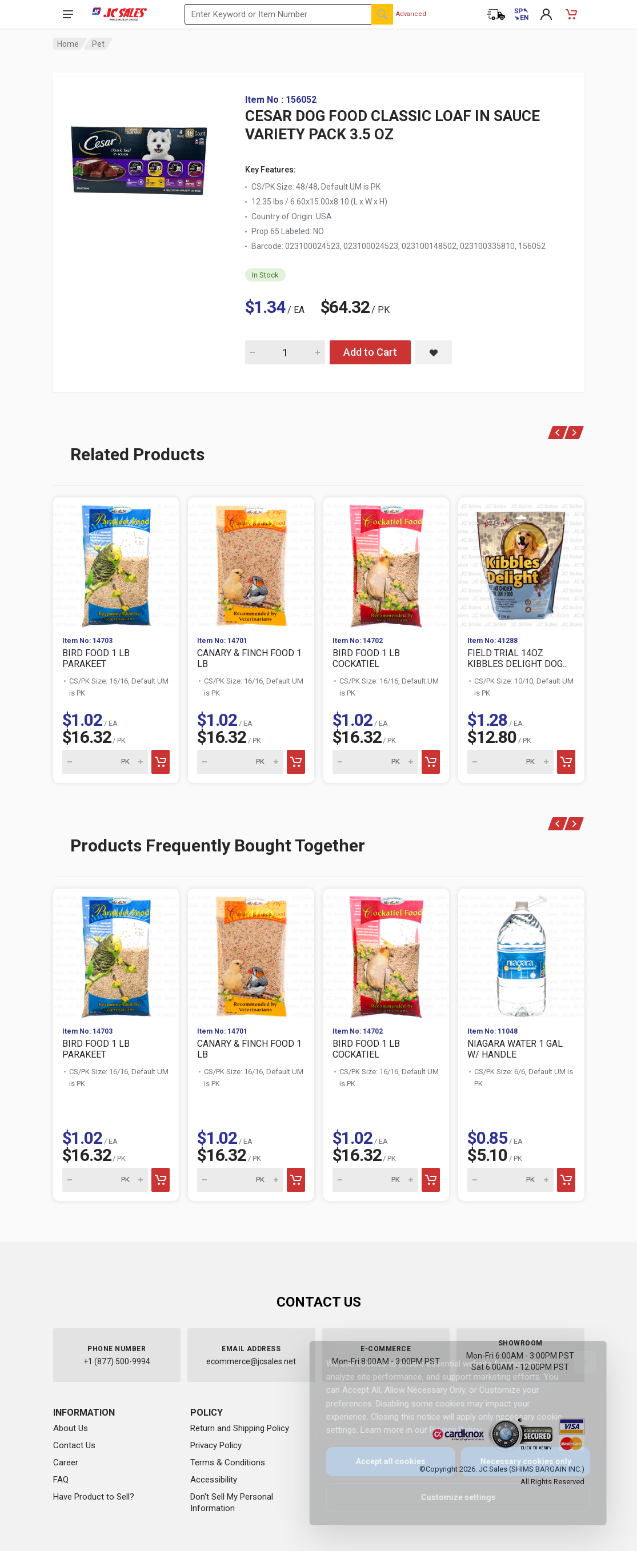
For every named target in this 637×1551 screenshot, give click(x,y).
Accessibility (213, 1479)
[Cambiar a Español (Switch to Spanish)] (521, 14)
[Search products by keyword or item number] (289, 14)
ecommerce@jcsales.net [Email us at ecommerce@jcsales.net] (251, 1361)
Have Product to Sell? (93, 1497)
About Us (70, 1428)
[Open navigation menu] (68, 14)
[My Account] (546, 14)
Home (68, 44)
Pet (98, 44)
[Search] (382, 14)
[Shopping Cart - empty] (571, 14)
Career (65, 1462)
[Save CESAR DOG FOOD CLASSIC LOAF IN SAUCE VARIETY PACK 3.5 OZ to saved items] (433, 352)
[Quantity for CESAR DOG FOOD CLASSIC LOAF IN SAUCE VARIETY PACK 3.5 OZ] (285, 352)
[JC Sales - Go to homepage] (120, 14)
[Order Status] (495, 14)
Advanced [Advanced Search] (411, 14)
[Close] (577, 1362)
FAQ (61, 1479)
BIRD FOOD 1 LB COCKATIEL (366, 658)
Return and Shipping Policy (239, 1428)
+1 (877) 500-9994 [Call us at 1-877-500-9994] (116, 1361)
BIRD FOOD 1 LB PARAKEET (96, 658)
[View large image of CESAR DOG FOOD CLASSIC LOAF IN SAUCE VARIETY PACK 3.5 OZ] (139, 160)
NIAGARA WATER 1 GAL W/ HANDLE (515, 1049)
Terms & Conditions (227, 1462)
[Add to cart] (160, 762)
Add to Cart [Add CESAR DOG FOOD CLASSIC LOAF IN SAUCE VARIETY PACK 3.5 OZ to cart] (370, 352)
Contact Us (74, 1445)
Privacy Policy (216, 1445)
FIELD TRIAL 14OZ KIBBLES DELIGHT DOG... (517, 658)
